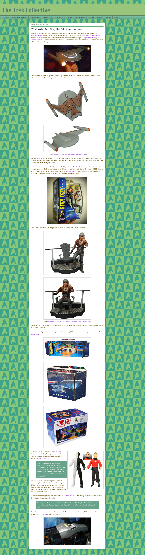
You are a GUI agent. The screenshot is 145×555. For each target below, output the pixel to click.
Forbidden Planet (86, 321)
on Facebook (70, 171)
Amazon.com (56, 154)
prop (43, 514)
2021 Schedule (47, 17)
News (7, 17)
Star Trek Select (78, 167)
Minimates (68, 496)
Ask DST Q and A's (42, 458)
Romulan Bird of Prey (93, 35)
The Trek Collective (26, 10)
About (116, 17)
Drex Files (100, 17)
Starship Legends (37, 35)
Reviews (91, 17)
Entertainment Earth (81, 154)
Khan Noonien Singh (96, 167)
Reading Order (60, 17)
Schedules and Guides (19, 17)
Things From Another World (68, 154)
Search (108, 17)
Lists (70, 17)
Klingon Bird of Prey (89, 38)
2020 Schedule (35, 17)
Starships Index (80, 17)
